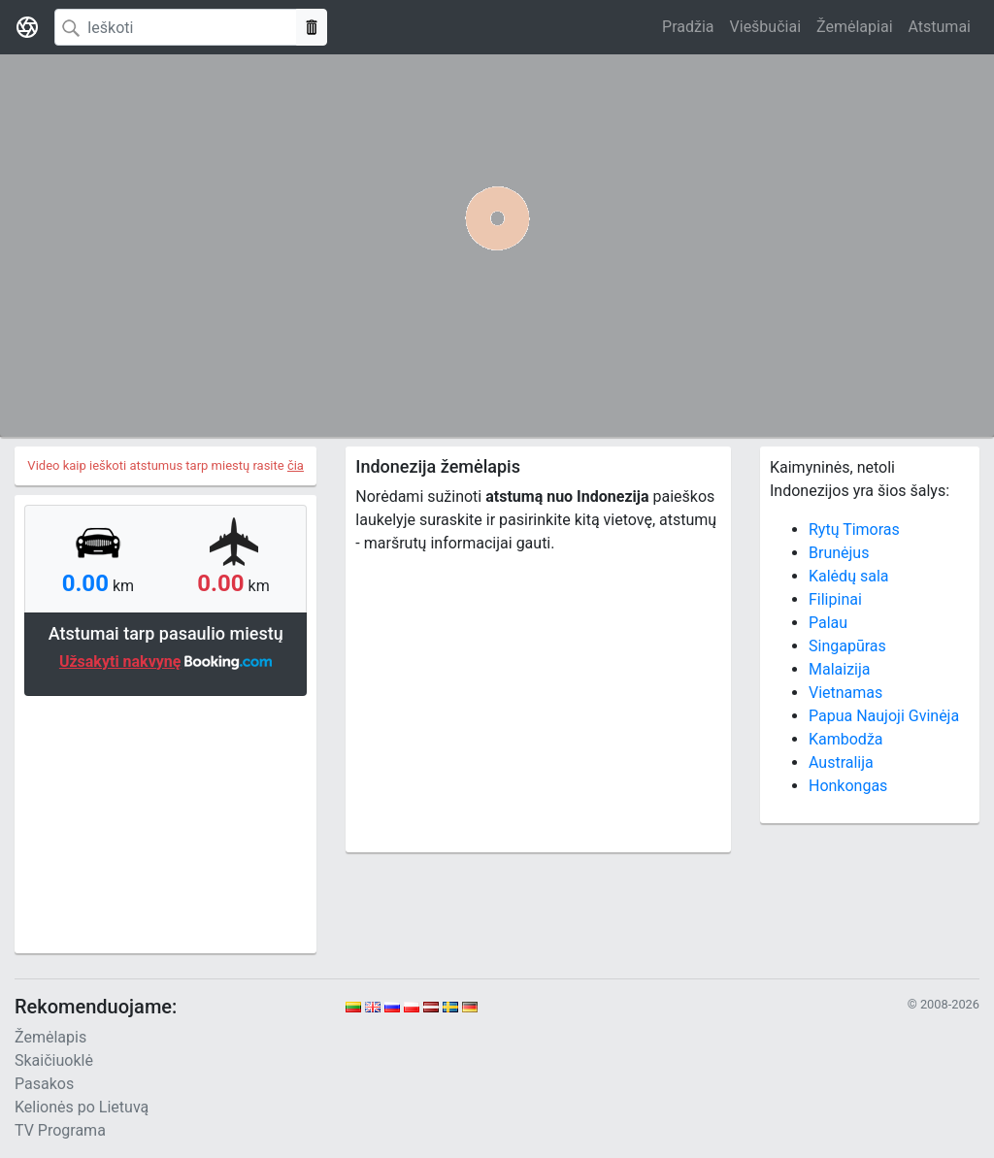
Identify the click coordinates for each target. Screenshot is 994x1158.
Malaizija (840, 669)
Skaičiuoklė (54, 1060)
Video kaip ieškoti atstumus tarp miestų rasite (165, 465)
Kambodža (846, 739)
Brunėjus (839, 553)
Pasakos (44, 1084)
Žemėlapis (50, 1037)
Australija (841, 762)
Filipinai (835, 599)
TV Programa (60, 1130)
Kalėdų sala (848, 576)
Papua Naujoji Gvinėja (884, 716)
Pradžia (687, 26)
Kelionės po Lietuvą (82, 1107)
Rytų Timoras (854, 529)
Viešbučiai (765, 26)
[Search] (175, 27)
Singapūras (847, 646)
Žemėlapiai (854, 26)
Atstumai (940, 26)
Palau (828, 622)
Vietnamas (845, 692)
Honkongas (848, 786)
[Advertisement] (165, 822)
